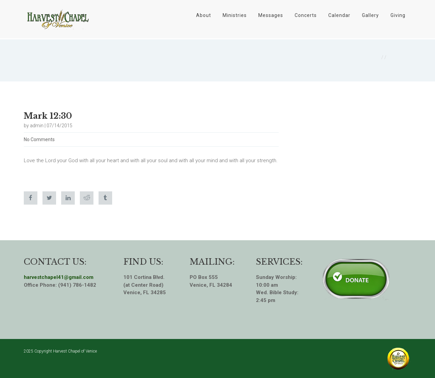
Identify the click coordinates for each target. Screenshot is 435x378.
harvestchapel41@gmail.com (58, 277)
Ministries (235, 15)
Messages (270, 15)
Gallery (370, 15)
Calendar (339, 15)
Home (373, 57)
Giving (397, 15)
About (203, 15)
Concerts (306, 15)
